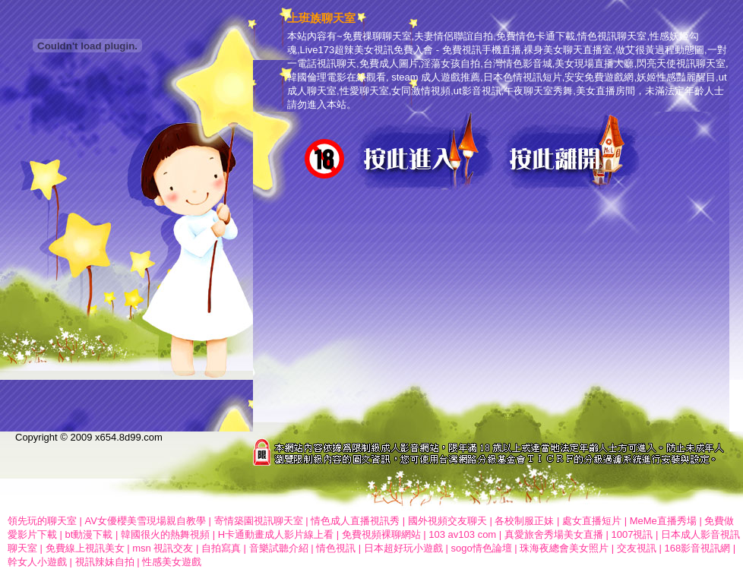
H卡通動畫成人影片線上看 (276, 534)
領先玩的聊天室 (42, 520)
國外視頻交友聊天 (447, 520)
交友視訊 (636, 548)
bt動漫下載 (89, 534)
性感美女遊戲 (171, 561)
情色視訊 (336, 548)
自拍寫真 (221, 548)
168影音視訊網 (697, 548)
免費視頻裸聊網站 (383, 534)
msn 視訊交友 (162, 548)
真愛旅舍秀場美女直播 (555, 534)
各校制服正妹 (524, 520)
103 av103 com (462, 534)
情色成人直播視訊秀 (355, 520)
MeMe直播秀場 (665, 520)
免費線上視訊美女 (85, 548)
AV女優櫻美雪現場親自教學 (145, 520)
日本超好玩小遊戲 (403, 548)
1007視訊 (632, 534)
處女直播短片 (591, 520)
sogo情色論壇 (481, 548)
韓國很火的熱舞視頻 (165, 534)
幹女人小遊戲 (37, 561)
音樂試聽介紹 (278, 548)
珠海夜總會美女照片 (564, 548)
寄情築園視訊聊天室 (258, 520)
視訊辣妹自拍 (104, 561)
